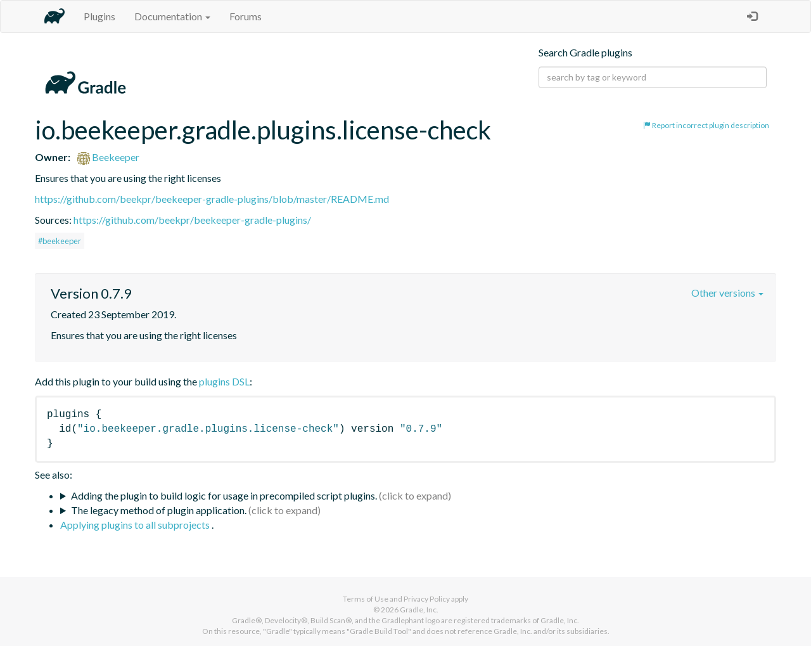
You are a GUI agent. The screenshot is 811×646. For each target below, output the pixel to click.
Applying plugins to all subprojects (136, 525)
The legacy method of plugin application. (158, 510)
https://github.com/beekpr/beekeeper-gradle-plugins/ (192, 220)
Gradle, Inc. (419, 609)
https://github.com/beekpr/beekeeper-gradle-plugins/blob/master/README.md (212, 199)
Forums (245, 16)
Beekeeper (108, 157)
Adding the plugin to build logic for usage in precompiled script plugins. (224, 495)
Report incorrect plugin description (706, 125)
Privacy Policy (427, 599)
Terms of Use (365, 599)
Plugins (99, 16)
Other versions (727, 293)
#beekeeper (59, 241)
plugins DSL (224, 381)
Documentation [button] (172, 16)
